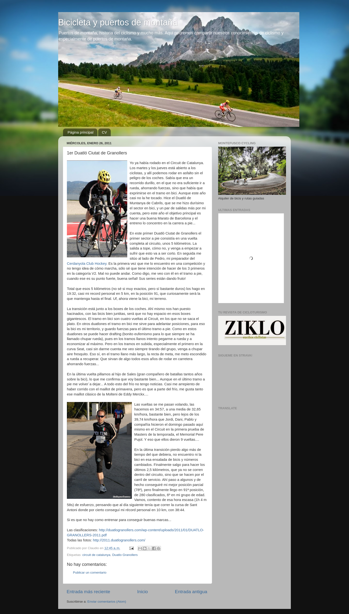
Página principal (81, 132)
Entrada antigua (191, 591)
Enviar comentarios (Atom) (106, 601)
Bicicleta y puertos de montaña (117, 22)
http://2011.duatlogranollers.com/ (119, 540)
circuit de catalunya (96, 555)
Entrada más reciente (88, 591)
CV (104, 132)
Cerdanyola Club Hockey (86, 263)
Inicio (142, 591)
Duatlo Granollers (125, 555)
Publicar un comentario (89, 572)
